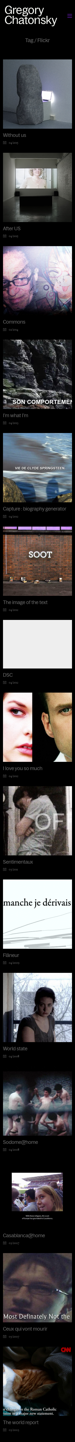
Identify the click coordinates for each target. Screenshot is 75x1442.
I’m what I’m (15, 415)
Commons (14, 322)
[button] (69, 16)
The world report (21, 1424)
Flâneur (11, 955)
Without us (14, 135)
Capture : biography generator (34, 509)
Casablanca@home (24, 1236)
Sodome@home (20, 1142)
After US (12, 228)
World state (15, 1049)
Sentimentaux (18, 862)
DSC (8, 675)
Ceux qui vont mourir (25, 1330)
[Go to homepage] (32, 15)
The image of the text (25, 602)
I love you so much (22, 768)
